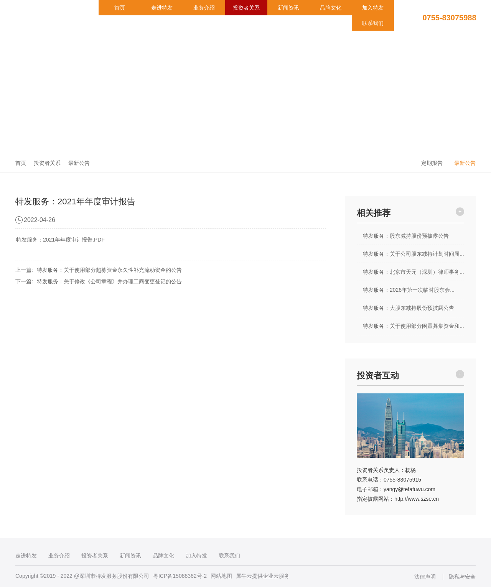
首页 (119, 8)
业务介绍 (204, 8)
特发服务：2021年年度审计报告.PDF (60, 240)
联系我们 (373, 23)
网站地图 (221, 576)
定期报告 (432, 163)
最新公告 (79, 163)
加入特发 (373, 8)
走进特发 (162, 8)
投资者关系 (246, 8)
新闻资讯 (288, 8)
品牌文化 (330, 8)
